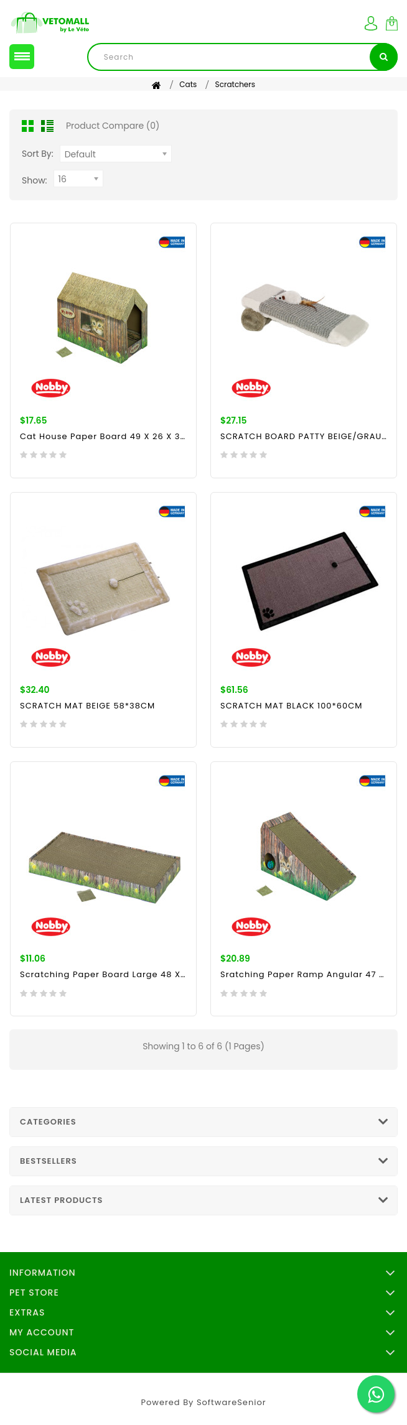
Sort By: (38, 153)
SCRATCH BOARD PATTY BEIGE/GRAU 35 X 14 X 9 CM (303, 436)
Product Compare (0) (112, 125)
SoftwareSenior (231, 1402)
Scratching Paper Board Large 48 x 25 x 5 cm (103, 974)
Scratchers (235, 84)
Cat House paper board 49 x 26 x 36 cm (103, 436)
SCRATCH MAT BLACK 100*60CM (291, 706)
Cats (188, 84)
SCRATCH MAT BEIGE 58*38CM (87, 706)
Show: (34, 180)
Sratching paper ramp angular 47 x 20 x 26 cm (303, 974)
